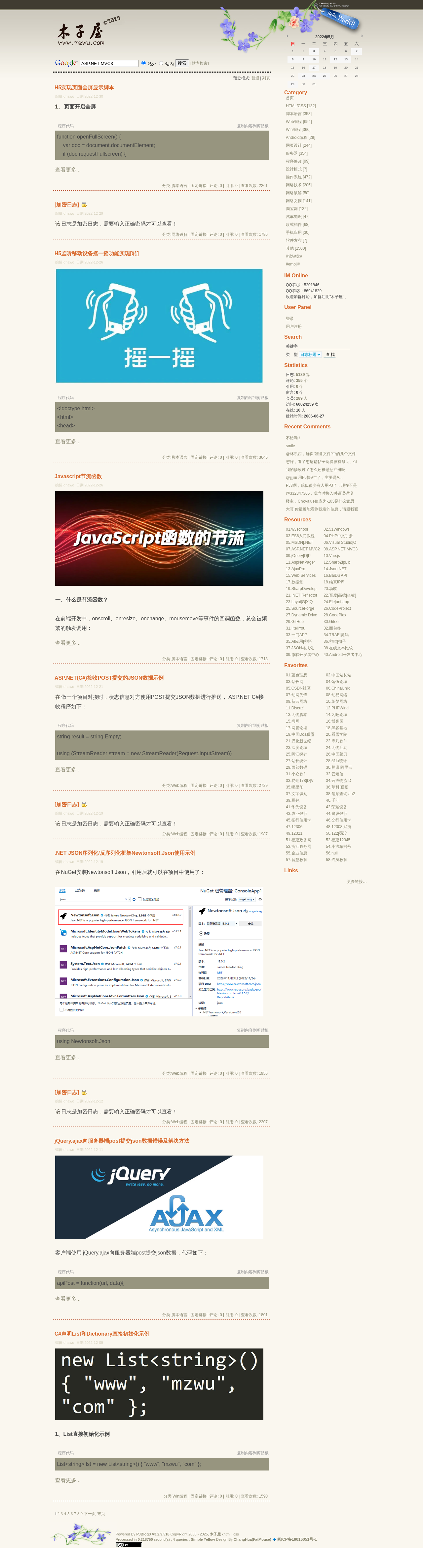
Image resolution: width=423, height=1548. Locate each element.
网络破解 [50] (297, 193)
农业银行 (299, 813)
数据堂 (297, 582)
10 (314, 59)
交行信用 (339, 820)
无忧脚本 (299, 714)
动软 (333, 588)
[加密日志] (67, 204)
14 (356, 59)
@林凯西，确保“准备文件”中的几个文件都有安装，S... (321, 454)
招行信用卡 (301, 820)
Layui (296, 602)
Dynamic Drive (304, 615)
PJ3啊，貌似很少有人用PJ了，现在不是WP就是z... (321, 485)
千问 (335, 800)
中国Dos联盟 (302, 734)
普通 (255, 78)
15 (292, 67)
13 (346, 59)
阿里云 (346, 767)
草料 (335, 787)
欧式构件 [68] (297, 224)
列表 (266, 78)
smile (290, 446)
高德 (342, 595)
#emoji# (293, 264)
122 (334, 833)
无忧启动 (339, 747)
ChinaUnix (340, 688)
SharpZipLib (340, 562)
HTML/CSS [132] (301, 106)
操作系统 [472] (299, 177)
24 (314, 75)
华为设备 (299, 807)
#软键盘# (294, 256)
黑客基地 (339, 728)
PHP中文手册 (341, 536)
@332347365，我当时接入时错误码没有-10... (319, 493)
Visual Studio (340, 542)
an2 (351, 793)
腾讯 (335, 767)
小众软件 (299, 774)
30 (303, 84)
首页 (290, 98)
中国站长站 (341, 675)
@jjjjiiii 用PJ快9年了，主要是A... (314, 477)
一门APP (299, 635)
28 (356, 75)
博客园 (337, 721)
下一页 (90, 1513)
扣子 (342, 641)
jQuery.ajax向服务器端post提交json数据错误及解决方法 (122, 1141)
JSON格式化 (302, 648)
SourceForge (302, 608)
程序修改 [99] (297, 161)
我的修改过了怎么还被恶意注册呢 (315, 469)
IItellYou (298, 628)
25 (325, 75)
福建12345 (340, 840)
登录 (290, 318)
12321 (296, 833)
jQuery (297, 555)
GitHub (297, 621)
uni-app (342, 602)
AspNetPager (303, 562)
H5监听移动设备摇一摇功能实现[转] (97, 253)
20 (346, 67)
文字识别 (299, 793)
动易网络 (339, 695)
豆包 (295, 800)
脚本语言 (179, 185)
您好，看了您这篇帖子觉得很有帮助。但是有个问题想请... (321, 462)
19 (335, 67)
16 (303, 67)
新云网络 (299, 701)
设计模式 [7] (296, 169)
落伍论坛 (339, 681)
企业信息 (299, 853)
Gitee (334, 621)
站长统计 (299, 761)
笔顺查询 (339, 793)
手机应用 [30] (297, 232)
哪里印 (297, 787)
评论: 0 (216, 185)
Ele (332, 602)
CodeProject (340, 608)
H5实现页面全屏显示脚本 (84, 87)
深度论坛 (299, 747)
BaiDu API (338, 575)
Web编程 (179, 785)
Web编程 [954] (299, 121)
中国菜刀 (339, 754)
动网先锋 (299, 695)
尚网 (295, 721)
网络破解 (179, 234)
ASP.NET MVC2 (305, 549)
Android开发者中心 (346, 654)
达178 (300, 780)
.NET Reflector (304, 595)
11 (325, 59)
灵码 (345, 635)
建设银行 (339, 813)
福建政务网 (301, 840)
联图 (344, 787)
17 (314, 67)
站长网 (297, 681)
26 (335, 75)
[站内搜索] (199, 63)
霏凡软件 (339, 741)
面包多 (335, 628)
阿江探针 (299, 754)
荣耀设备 (339, 807)
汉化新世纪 (301, 741)
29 (292, 84)
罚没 (343, 833)
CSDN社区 (301, 688)
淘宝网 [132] (297, 208)
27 (346, 75)
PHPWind (340, 708)
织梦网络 (339, 701)
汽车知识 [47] (297, 216)
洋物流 (341, 780)
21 (356, 67)
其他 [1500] (296, 248)
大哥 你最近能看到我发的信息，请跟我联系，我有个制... (322, 509)
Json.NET (338, 569)
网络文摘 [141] (299, 201)
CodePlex (337, 615)
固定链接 (199, 185)
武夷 (347, 826)
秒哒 (333, 641)
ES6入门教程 (303, 536)
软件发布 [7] (296, 240)
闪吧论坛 (339, 714)
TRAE (334, 635)
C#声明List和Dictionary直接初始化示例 (102, 1334)
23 (303, 75)
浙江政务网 (301, 846)
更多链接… (357, 881)
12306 (296, 826)
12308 (336, 826)
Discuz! (297, 708)
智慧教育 (299, 859)
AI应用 (297, 641)
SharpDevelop (304, 588)
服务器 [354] (297, 153)
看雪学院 (339, 734)
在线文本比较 (341, 648)
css (236, 1534)
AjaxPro (298, 569)
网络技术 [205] (299, 185)
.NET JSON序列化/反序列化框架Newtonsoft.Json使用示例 (125, 853)
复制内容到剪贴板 (253, 126)
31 (314, 84)
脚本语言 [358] (299, 113)
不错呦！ (294, 438)
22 (292, 75)
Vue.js (334, 555)
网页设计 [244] (299, 145)
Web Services (303, 575)
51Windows (339, 529)
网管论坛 (299, 728)
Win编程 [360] (298, 129)
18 (325, 67)
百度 (333, 595)
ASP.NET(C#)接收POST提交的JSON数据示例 (109, 678)
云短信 (337, 774)
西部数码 (299, 767)
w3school (299, 529)
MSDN (297, 542)
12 (335, 59)
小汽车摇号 (341, 846)
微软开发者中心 (305, 654)
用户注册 (294, 326)
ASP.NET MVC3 (343, 549)
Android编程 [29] (300, 137)
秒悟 (308, 641)
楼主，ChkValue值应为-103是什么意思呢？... (320, 501)
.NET (308, 542)
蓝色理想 (299, 675)
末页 (101, 1513)
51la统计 (339, 761)
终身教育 (339, 859)
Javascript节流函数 (78, 476)
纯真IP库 (337, 582)
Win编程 (180, 1496)
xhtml (226, 1534)
